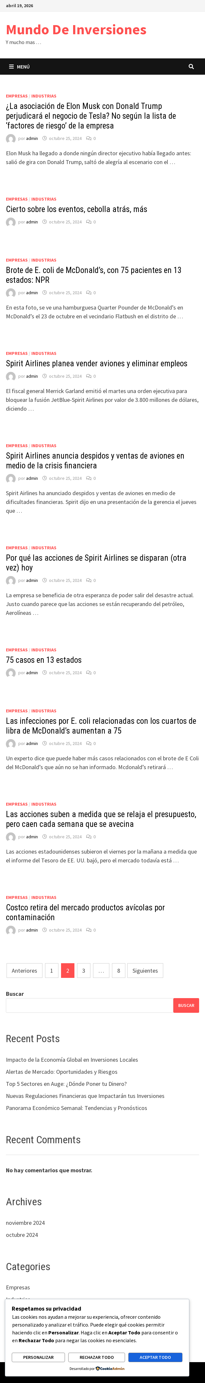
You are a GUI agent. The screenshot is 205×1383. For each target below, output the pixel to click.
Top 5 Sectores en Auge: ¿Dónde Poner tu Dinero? (66, 1083)
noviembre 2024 (25, 1222)
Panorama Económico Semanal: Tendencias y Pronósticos (76, 1108)
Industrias (43, 96)
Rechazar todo (97, 1357)
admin (32, 138)
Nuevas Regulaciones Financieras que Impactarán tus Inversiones (85, 1096)
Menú (19, 66)
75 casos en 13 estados (44, 660)
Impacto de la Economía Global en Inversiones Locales (72, 1059)
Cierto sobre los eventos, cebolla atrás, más (76, 209)
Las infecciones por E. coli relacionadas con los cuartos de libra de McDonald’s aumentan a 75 (101, 726)
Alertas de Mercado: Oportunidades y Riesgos (62, 1071)
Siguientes (145, 970)
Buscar (15, 993)
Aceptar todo (155, 1357)
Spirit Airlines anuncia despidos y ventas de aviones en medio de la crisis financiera (95, 460)
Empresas (17, 96)
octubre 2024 (22, 1235)
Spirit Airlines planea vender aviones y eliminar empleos (96, 363)
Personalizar (38, 1357)
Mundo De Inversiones (76, 29)
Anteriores (24, 970)
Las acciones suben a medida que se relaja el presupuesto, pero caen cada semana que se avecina (101, 819)
